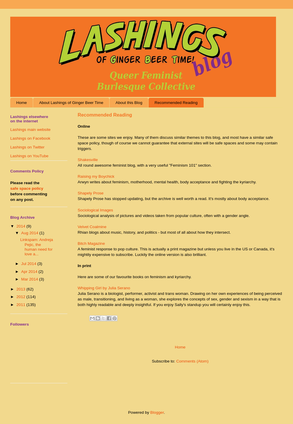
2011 (21, 304)
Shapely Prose (90, 193)
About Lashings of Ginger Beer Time (71, 102)
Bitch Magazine (91, 243)
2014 (21, 226)
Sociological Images (95, 210)
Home (21, 102)
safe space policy (26, 188)
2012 (21, 297)
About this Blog (128, 102)
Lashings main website (30, 129)
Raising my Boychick (96, 176)
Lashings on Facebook (30, 138)
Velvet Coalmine (92, 227)
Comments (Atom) (192, 361)
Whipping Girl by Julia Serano (104, 288)
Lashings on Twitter (27, 147)
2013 (21, 289)
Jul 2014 (29, 263)
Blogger (157, 412)
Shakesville (88, 160)
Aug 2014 (30, 233)
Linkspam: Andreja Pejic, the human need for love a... (36, 246)
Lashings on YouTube (29, 156)
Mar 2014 (30, 279)
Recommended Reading (176, 102)
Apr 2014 (29, 271)
